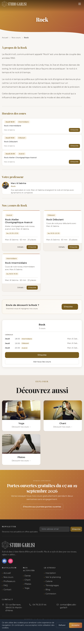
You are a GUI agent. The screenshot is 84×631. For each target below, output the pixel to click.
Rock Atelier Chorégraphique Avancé (18, 221)
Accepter (76, 625)
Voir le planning (53, 577)
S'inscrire (74, 130)
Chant (28, 580)
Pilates (28, 584)
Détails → (21, 247)
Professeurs (9, 581)
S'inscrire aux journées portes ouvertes (42, 507)
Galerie (49, 581)
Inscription (51, 573)
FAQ (6, 585)
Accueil (7, 573)
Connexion (51, 594)
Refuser (62, 625)
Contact (7, 589)
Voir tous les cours (42, 362)
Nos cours (8, 577)
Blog (48, 589)
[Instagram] (10, 561)
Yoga (27, 588)
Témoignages (52, 585)
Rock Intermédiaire (16, 263)
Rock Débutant (55, 219)
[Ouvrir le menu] (79, 3)
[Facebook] (4, 561)
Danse (28, 576)
